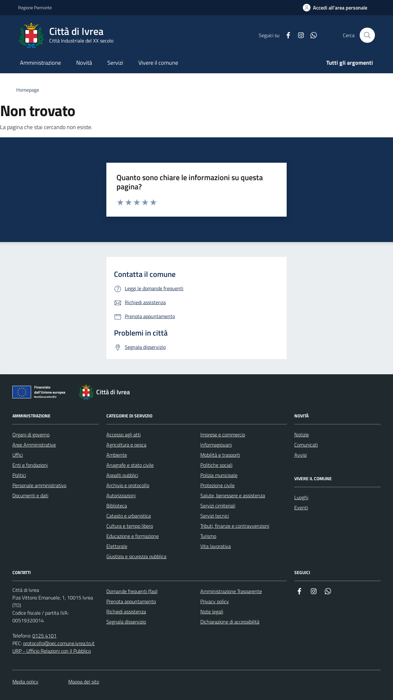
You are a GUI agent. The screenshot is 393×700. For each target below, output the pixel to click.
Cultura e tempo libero (129, 526)
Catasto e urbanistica (128, 516)
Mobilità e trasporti (220, 455)
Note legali (211, 611)
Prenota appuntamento (131, 601)
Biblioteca (116, 505)
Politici (19, 475)
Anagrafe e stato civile (130, 465)
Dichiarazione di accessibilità (229, 621)
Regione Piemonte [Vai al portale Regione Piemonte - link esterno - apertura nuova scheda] (35, 7)
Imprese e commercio (222, 434)
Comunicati (306, 444)
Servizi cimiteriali (217, 505)
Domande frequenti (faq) (131, 591)
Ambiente (116, 455)
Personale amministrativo (39, 485)
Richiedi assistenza (126, 611)
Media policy (25, 681)
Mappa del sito (83, 681)
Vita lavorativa (215, 546)
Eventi (301, 507)
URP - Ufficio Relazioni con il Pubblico (51, 651)
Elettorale (116, 546)
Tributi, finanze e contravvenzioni (234, 526)
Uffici (17, 455)
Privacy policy (214, 601)
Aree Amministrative (34, 444)
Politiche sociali (216, 465)
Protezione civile (217, 485)
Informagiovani (216, 444)
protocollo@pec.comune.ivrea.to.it (59, 643)
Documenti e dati (30, 495)
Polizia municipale (218, 475)
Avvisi (300, 455)
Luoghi (301, 497)
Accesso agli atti (123, 434)
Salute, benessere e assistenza (232, 495)
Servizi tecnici (214, 516)
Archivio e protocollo (127, 485)
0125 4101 (44, 635)
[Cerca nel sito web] (367, 35)
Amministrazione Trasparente (231, 591)
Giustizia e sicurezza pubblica (136, 556)
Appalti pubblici (122, 475)
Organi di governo (31, 434)
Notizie (301, 434)
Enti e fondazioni (30, 465)
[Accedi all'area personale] (335, 7)
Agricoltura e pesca (126, 444)
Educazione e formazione (132, 536)
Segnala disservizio (126, 621)
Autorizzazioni (121, 495)
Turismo (208, 536)
